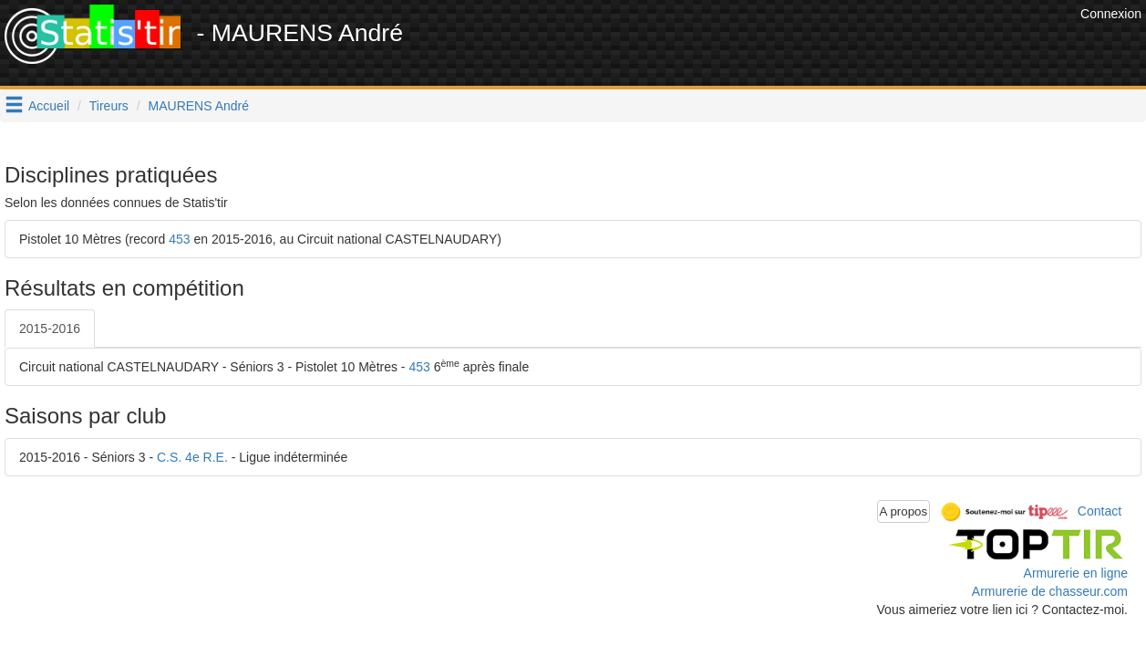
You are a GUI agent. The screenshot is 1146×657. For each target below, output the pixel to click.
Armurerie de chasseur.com (1050, 591)
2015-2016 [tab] (49, 328)
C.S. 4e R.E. (192, 457)
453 (179, 239)
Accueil (48, 106)
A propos (904, 511)
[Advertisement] (744, 46)
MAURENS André (199, 106)
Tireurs (109, 106)
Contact (1099, 510)
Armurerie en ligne (1076, 573)
